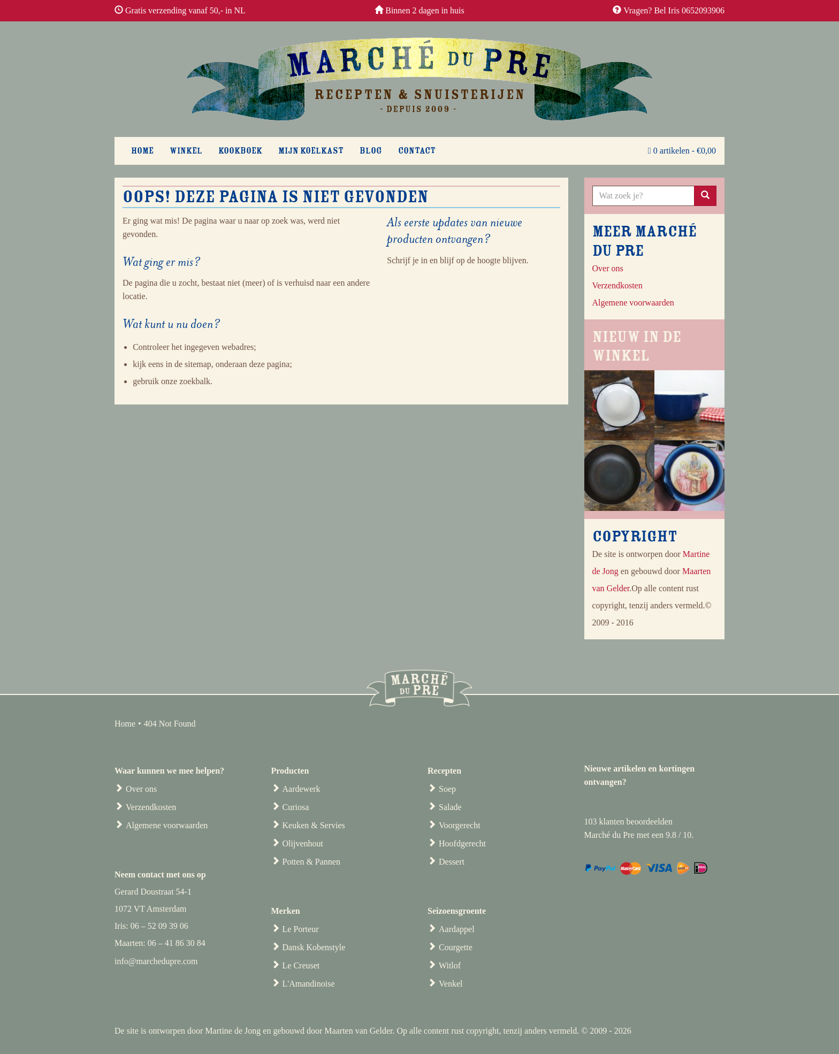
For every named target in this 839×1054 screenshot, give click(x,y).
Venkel (450, 983)
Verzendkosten (151, 807)
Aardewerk (302, 788)
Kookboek (240, 151)
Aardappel (457, 929)
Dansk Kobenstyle (314, 947)
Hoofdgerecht (462, 843)
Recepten (444, 770)
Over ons (607, 268)
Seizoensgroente (457, 910)
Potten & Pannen (311, 861)
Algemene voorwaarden (167, 825)
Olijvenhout (303, 843)
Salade (450, 807)
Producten (290, 770)
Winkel (186, 151)
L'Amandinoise (309, 983)
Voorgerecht (459, 825)
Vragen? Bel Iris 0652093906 (673, 10)
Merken (285, 910)
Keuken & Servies (314, 825)
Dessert (451, 861)
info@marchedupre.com (156, 961)
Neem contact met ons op (160, 874)
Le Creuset (301, 965)
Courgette (455, 947)
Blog (371, 151)
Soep (447, 788)
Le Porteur (301, 929)
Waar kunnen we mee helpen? (169, 770)
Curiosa (296, 807)
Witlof (450, 965)
